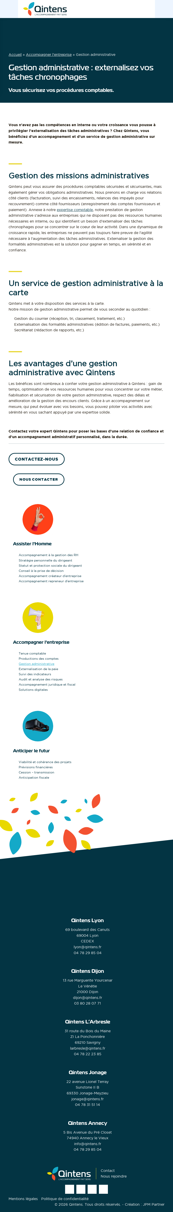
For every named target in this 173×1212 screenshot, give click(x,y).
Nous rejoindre (114, 1176)
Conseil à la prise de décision (41, 571)
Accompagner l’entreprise (49, 54)
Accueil (15, 54)
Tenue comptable (32, 653)
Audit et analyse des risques (41, 679)
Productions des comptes (39, 658)
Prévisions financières (36, 767)
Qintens (76, 1204)
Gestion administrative (36, 664)
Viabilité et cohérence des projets (45, 762)
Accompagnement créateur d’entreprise (50, 576)
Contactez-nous (36, 459)
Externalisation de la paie (38, 669)
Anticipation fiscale (34, 777)
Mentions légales (23, 1199)
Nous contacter (38, 479)
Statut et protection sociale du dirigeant (50, 565)
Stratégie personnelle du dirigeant (45, 560)
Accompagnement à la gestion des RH (48, 555)
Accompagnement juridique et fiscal (47, 684)
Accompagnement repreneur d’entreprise (51, 581)
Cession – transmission (36, 772)
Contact (108, 1171)
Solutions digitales (33, 689)
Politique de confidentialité (65, 1199)
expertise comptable (75, 210)
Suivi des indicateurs (35, 674)
